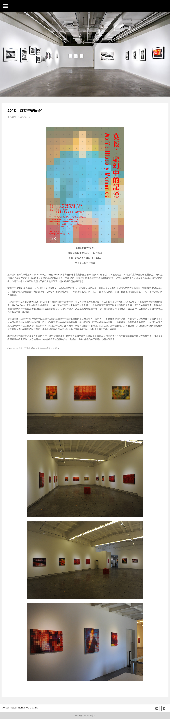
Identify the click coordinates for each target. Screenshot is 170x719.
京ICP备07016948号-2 (85, 715)
